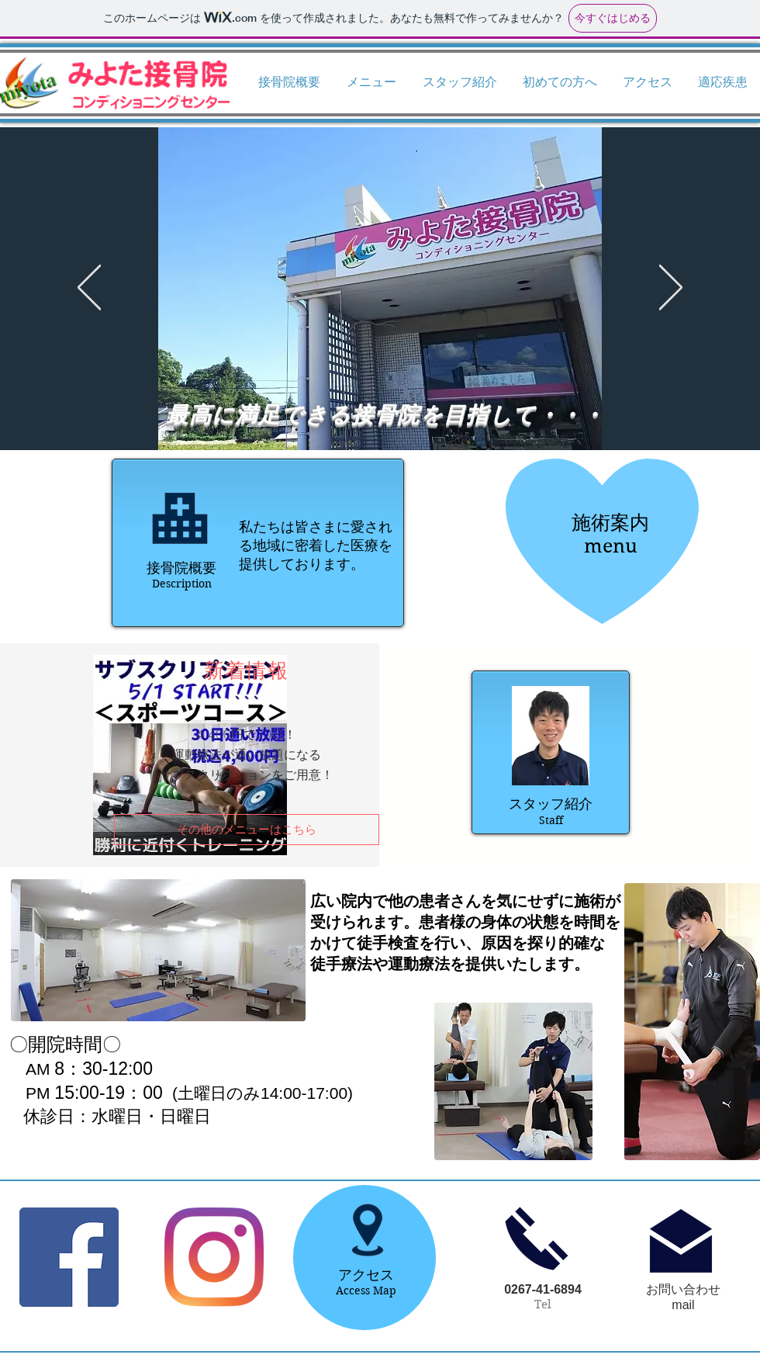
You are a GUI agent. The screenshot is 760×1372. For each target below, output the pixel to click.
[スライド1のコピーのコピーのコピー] (415, 411)
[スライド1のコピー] (373, 411)
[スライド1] (359, 411)
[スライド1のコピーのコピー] (401, 411)
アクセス (366, 1275)
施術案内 (610, 522)
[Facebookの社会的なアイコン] (69, 1257)
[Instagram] (214, 1257)
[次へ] (670, 289)
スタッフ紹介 (550, 804)
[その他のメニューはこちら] (246, 829)
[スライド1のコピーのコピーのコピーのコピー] (345, 411)
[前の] (89, 289)
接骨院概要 (181, 568)
